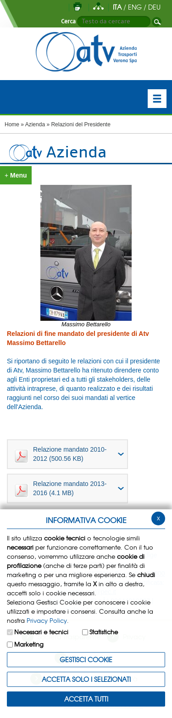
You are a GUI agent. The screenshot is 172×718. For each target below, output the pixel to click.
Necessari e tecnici (41, 631)
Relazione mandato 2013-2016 (60, 488)
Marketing (29, 644)
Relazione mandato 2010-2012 (60, 454)
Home (12, 124)
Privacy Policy (47, 620)
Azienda (35, 124)
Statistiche (103, 631)
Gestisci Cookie (86, 659)
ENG (135, 6)
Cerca (68, 21)
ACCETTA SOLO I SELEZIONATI (86, 679)
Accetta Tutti (86, 698)
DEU (154, 6)
